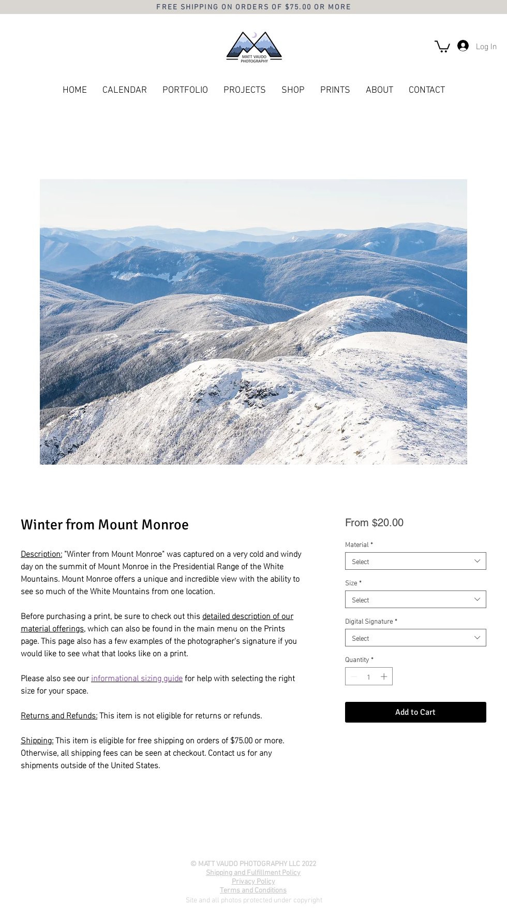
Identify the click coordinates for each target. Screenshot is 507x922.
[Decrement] (353, 676)
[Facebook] (231, 846)
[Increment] (385, 676)
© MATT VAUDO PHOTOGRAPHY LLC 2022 (253, 864)
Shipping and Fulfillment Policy (253, 873)
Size (353, 582)
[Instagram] (275, 846)
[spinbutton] (369, 676)
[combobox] (415, 561)
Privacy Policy (253, 881)
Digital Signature (371, 620)
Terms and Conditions (253, 890)
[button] (442, 45)
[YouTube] (253, 846)
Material (359, 544)
